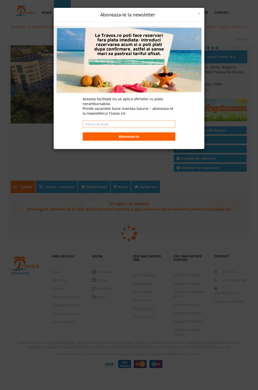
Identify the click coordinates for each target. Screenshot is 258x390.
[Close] (199, 13)
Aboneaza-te (129, 136)
